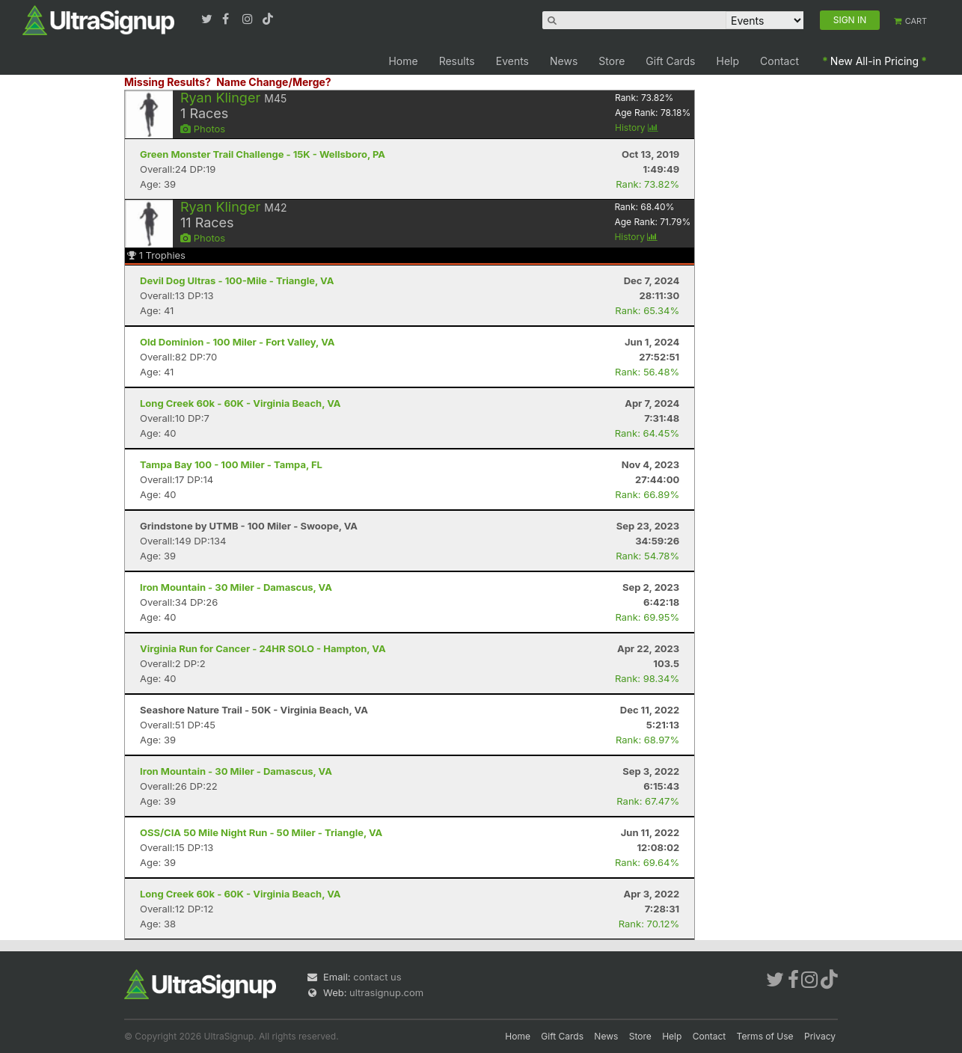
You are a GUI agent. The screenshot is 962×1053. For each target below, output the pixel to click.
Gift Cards (670, 61)
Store (611, 61)
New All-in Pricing (874, 61)
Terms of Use (765, 1036)
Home (402, 61)
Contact (779, 61)
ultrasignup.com (386, 992)
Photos (202, 129)
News (563, 61)
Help (728, 61)
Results (457, 61)
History (636, 127)
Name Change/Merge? (273, 82)
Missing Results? (167, 82)
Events (512, 61)
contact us (377, 977)
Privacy (820, 1036)
